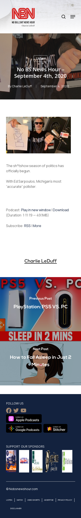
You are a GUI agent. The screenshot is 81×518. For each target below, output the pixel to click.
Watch (20, 500)
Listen (40, 58)
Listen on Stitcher (55, 428)
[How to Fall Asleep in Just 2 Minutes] (40, 358)
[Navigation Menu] (72, 17)
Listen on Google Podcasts (24, 428)
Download (61, 210)
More (37, 225)
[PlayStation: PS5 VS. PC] (40, 304)
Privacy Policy (65, 500)
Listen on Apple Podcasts (24, 418)
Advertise (49, 500)
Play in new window (36, 210)
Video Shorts (33, 500)
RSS (27, 225)
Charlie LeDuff (22, 86)
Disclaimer (15, 508)
